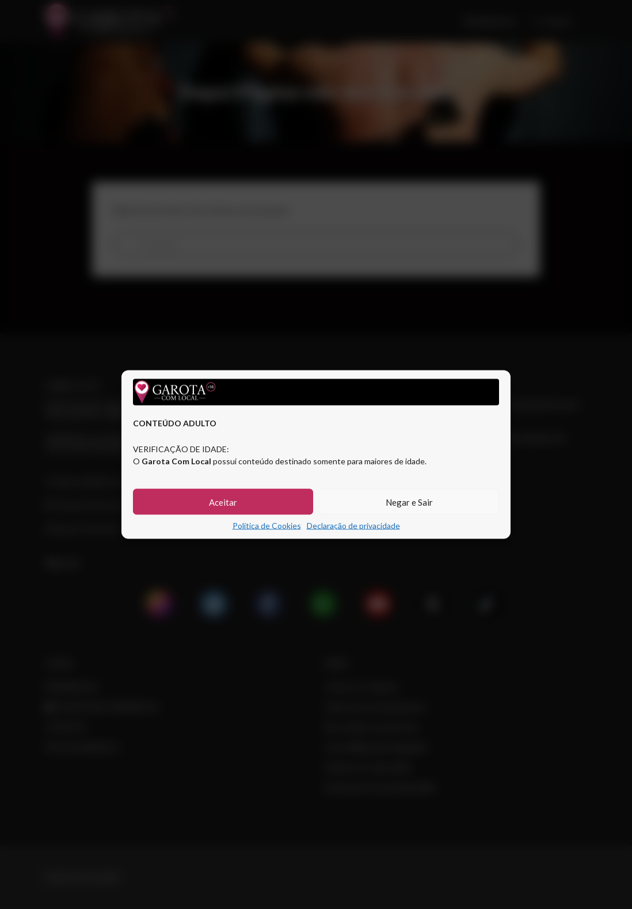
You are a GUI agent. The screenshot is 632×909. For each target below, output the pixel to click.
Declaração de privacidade (353, 525)
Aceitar (223, 501)
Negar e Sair (409, 501)
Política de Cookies (267, 525)
